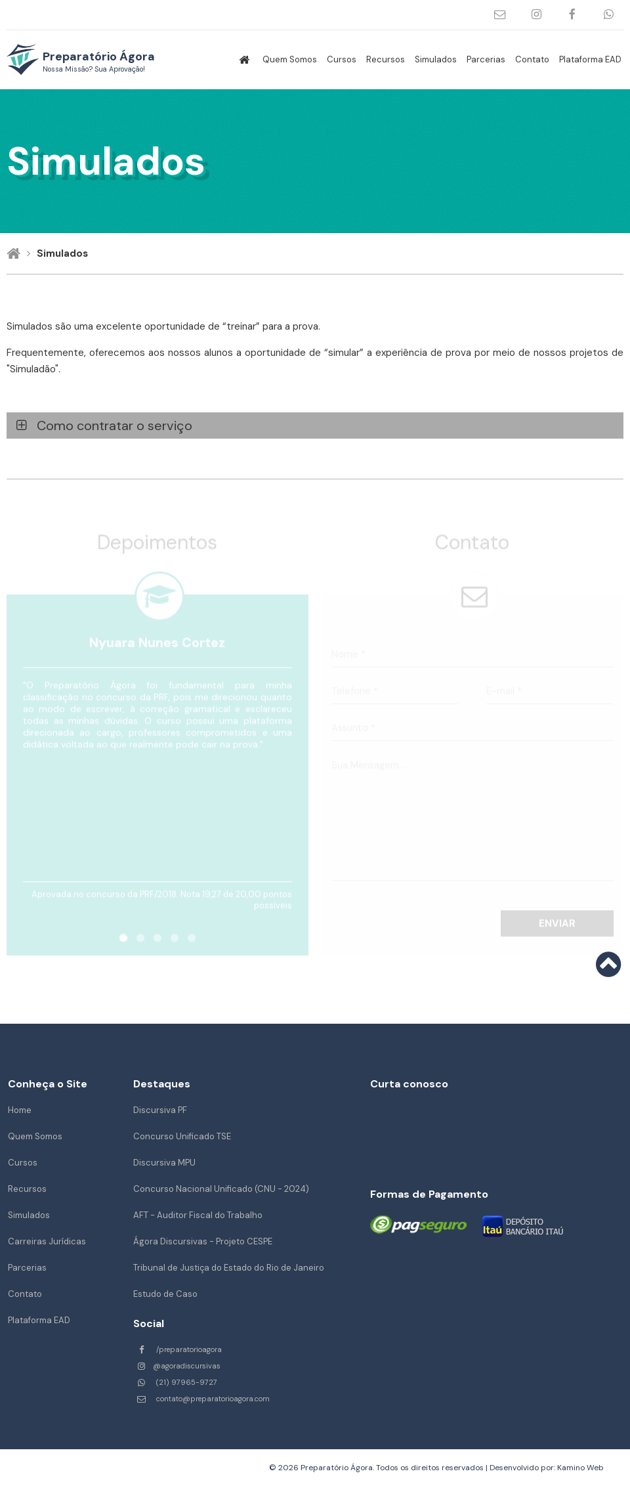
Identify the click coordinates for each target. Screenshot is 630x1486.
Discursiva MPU (164, 1162)
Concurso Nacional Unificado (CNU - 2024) (221, 1188)
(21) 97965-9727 (608, 15)
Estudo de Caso (165, 1294)
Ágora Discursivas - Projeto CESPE (202, 1241)
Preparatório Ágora (99, 61)
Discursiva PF (160, 1110)
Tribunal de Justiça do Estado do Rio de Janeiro (228, 1267)
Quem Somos (289, 59)
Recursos (385, 59)
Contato (532, 59)
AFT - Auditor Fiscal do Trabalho (197, 1215)
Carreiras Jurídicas (47, 1241)
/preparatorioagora (572, 15)
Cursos (341, 59)
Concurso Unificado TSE (182, 1136)
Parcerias (486, 59)
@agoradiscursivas (536, 15)
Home (20, 1110)
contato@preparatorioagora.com (500, 15)
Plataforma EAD (590, 59)
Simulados (436, 59)
